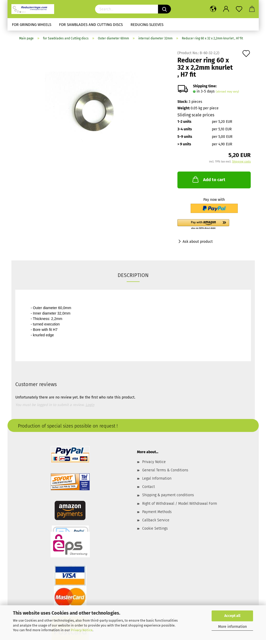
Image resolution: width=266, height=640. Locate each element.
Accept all (232, 616)
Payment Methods (157, 512)
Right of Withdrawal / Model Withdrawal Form (179, 503)
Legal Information (156, 478)
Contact (148, 487)
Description (133, 275)
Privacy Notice (81, 630)
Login (89, 405)
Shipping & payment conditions (168, 495)
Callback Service (155, 520)
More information (232, 626)
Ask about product (198, 241)
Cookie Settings (155, 528)
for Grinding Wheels (31, 24)
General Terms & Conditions (165, 470)
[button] (214, 224)
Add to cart (208, 179)
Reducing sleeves (147, 24)
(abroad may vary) (227, 91)
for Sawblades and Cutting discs (91, 24)
